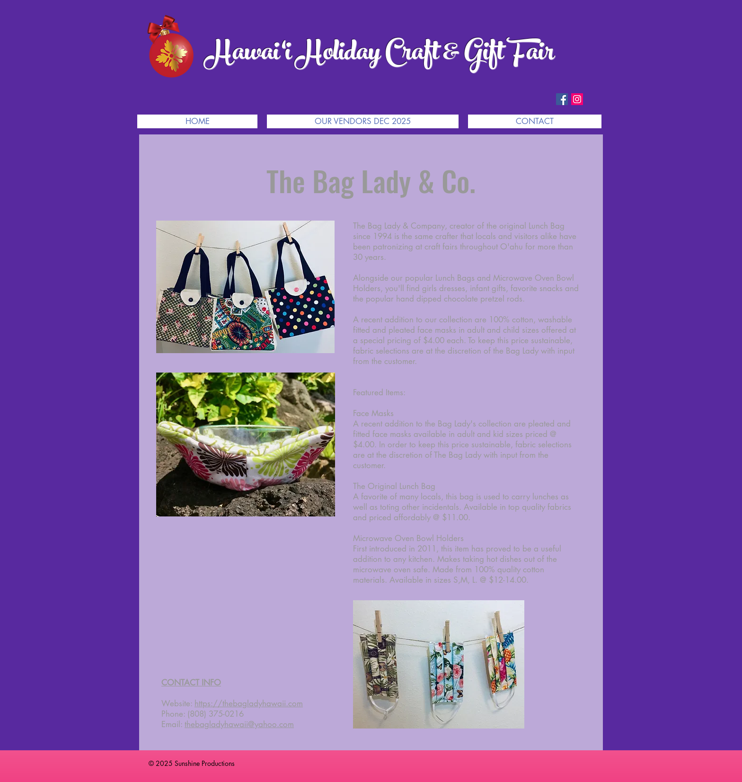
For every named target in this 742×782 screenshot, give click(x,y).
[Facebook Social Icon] (562, 99)
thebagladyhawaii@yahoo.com (239, 724)
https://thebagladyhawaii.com (248, 703)
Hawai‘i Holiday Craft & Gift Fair (379, 55)
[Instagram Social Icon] (577, 99)
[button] (363, 121)
